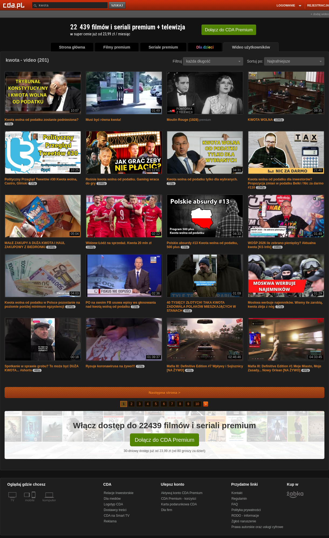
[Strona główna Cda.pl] (14, 5)
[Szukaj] (70, 5)
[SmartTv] (34, 503)
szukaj (117, 5)
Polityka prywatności (246, 510)
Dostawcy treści (115, 510)
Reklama (110, 521)
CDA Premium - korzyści (178, 499)
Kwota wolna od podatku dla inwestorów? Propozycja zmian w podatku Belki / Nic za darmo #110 (286, 183)
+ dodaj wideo (320, 14)
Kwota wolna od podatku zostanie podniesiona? (41, 120)
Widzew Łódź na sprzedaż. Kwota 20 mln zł (119, 243)
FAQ (234, 504)
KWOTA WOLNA (260, 120)
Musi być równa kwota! (103, 120)
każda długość (213, 61)
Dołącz (229, 30)
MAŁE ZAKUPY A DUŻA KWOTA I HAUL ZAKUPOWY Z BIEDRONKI (35, 245)
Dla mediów (112, 499)
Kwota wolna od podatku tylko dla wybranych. (202, 179)
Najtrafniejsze (294, 61)
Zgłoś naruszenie (243, 521)
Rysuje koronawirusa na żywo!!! (110, 366)
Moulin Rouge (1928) (182, 120)
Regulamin (239, 499)
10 (197, 404)
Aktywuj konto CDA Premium (181, 493)
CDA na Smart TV (116, 516)
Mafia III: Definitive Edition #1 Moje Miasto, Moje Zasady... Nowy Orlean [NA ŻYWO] (284, 368)
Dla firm (166, 510)
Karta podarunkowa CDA (179, 504)
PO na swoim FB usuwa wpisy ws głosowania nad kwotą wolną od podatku (121, 305)
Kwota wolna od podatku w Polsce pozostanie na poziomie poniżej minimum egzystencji (42, 305)
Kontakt (236, 493)
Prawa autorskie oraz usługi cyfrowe (257, 527)
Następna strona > (161, 392)
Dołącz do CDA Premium (164, 440)
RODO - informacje (245, 516)
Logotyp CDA (113, 504)
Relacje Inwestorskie (118, 493)
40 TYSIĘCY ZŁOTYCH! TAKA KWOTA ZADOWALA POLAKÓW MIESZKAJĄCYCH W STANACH (201, 307)
